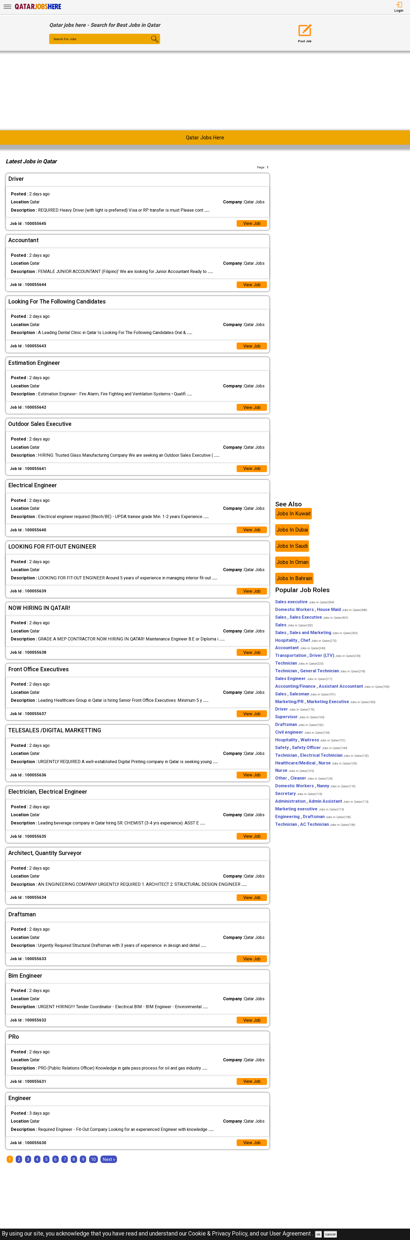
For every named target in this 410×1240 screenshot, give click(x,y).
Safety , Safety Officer (311, 749)
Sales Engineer (303, 680)
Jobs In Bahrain (294, 580)
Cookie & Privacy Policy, (219, 1233)
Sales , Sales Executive (311, 618)
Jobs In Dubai (292, 531)
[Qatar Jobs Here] (38, 9)
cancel (330, 1234)
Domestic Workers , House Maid (321, 611)
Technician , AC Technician (315, 825)
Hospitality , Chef (306, 641)
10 (93, 1162)
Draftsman (299, 726)
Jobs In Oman (292, 564)
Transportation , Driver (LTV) (318, 657)
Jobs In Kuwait (294, 515)
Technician (299, 664)
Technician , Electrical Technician (322, 756)
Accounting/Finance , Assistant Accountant (332, 687)
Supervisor (299, 718)
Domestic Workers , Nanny (315, 787)
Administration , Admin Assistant (322, 802)
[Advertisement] (205, 90)
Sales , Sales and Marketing (316, 634)
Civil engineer (302, 733)
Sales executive (304, 603)
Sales (294, 626)
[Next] (109, 1162)
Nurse (294, 772)
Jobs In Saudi (292, 548)
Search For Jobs (66, 39)
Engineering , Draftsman (313, 818)
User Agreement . (291, 1233)
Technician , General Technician (320, 672)
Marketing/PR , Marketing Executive (325, 703)
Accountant (300, 649)
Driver (295, 710)
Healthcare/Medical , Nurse (316, 764)
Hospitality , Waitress (310, 741)
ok (318, 1234)
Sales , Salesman (305, 695)
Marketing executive (309, 810)
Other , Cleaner (304, 780)
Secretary (298, 795)
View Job (252, 223)
